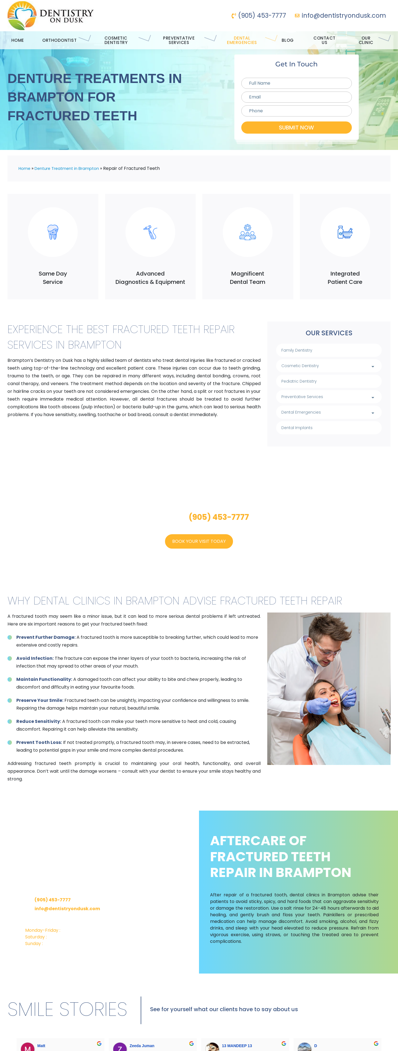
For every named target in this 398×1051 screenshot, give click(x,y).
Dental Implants (302, 433)
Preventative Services (182, 40)
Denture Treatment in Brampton (71, 168)
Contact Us (329, 40)
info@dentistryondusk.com (340, 15)
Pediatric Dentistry (304, 383)
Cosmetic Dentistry (114, 40)
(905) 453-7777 (259, 15)
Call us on (199, 523)
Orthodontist (55, 40)
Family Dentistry (301, 350)
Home (14, 40)
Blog (293, 40)
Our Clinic (374, 40)
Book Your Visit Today (199, 547)
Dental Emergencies (248, 40)
